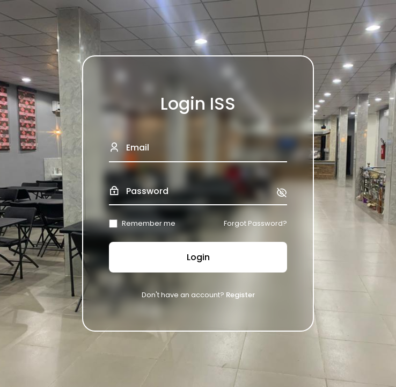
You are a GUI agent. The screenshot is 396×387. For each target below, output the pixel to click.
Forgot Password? (255, 223)
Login (198, 257)
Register (240, 295)
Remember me (148, 223)
